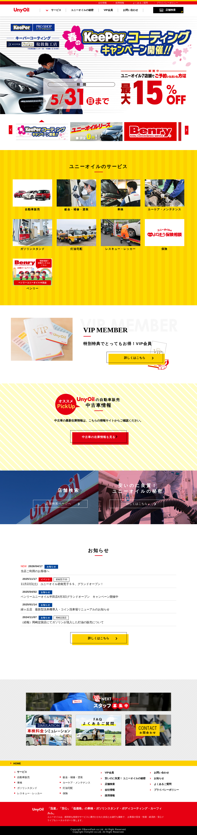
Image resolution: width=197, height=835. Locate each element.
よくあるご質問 (140, 3)
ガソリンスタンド (27, 788)
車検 (19, 782)
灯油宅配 (68, 788)
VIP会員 (108, 10)
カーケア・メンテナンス (76, 782)
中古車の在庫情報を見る (98, 437)
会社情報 (102, 3)
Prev (10, 129)
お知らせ (159, 778)
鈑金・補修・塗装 (73, 777)
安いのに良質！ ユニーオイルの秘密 (125, 778)
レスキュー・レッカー (29, 793)
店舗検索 (171, 9)
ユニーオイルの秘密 (82, 10)
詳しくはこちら (134, 357)
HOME (17, 763)
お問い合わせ (130, 10)
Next (186, 130)
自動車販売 (23, 777)
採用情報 (119, 3)
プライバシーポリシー (167, 3)
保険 (65, 793)
